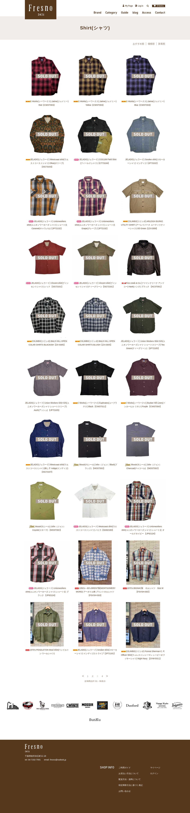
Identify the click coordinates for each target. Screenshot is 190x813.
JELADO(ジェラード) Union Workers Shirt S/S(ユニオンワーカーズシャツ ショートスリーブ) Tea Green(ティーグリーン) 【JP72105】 (143, 344)
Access (146, 12)
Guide (124, 12)
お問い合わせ (125, 791)
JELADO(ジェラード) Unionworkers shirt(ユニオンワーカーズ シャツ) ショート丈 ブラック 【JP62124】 (47, 591)
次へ (107, 676)
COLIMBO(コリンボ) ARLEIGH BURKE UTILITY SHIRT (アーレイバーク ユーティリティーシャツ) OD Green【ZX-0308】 (143, 225)
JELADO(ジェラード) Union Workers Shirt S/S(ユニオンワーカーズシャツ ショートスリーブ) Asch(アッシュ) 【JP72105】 (47, 406)
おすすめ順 (138, 44)
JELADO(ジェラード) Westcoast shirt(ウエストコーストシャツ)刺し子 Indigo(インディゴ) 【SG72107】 (47, 468)
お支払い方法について (129, 773)
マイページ (155, 767)
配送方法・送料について (130, 779)
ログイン (154, 773)
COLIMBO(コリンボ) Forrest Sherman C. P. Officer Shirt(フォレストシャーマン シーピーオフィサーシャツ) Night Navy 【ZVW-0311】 (143, 655)
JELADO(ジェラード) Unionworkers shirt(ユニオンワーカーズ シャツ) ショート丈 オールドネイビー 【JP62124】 (142, 530)
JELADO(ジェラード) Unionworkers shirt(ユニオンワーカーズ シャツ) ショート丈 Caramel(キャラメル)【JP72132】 (47, 225)
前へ (83, 676)
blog (135, 12)
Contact (160, 12)
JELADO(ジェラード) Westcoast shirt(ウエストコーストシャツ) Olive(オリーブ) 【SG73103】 (47, 163)
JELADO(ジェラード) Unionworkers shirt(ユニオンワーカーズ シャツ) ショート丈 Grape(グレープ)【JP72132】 (95, 225)
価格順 (151, 44)
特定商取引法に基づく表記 (131, 785)
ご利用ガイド (125, 767)
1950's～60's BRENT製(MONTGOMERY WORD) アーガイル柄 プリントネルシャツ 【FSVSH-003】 (95, 591)
